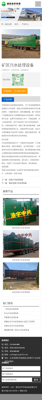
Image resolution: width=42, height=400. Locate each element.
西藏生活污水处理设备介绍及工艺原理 (19, 322)
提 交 (36, 380)
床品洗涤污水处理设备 (21, 292)
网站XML (23, 391)
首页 (16, 24)
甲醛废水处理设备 (11, 317)
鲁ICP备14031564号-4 (10, 391)
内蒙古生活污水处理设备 (14, 326)
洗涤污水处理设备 (16, 180)
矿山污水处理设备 (11, 313)
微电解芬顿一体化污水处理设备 (16, 330)
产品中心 (25, 24)
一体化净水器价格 (11, 309)
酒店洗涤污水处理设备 (18, 183)
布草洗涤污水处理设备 (21, 260)
